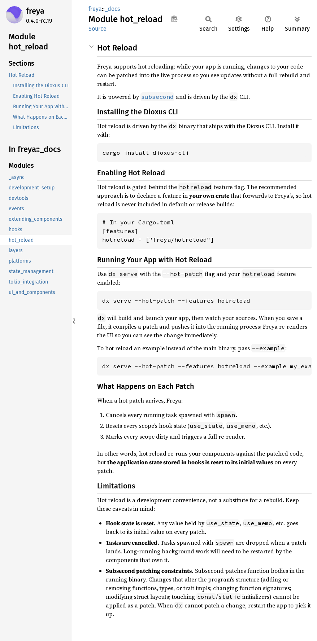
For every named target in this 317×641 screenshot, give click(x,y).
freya (35, 11)
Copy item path (174, 19)
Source (97, 28)
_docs (112, 8)
